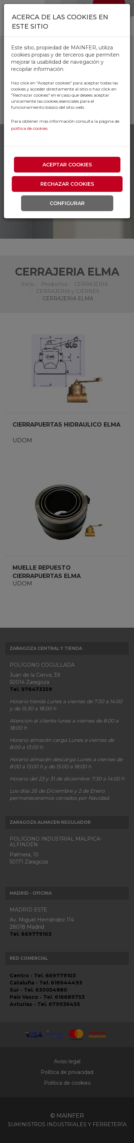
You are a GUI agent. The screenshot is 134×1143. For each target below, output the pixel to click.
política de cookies (29, 128)
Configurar (67, 203)
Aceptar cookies (67, 164)
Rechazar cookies (67, 184)
